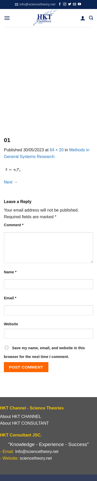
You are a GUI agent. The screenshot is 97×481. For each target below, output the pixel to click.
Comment (14, 225)
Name (10, 272)
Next (11, 182)
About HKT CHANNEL (20, 416)
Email (10, 298)
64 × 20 (57, 150)
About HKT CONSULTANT (24, 423)
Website (11, 324)
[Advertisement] (48, 78)
